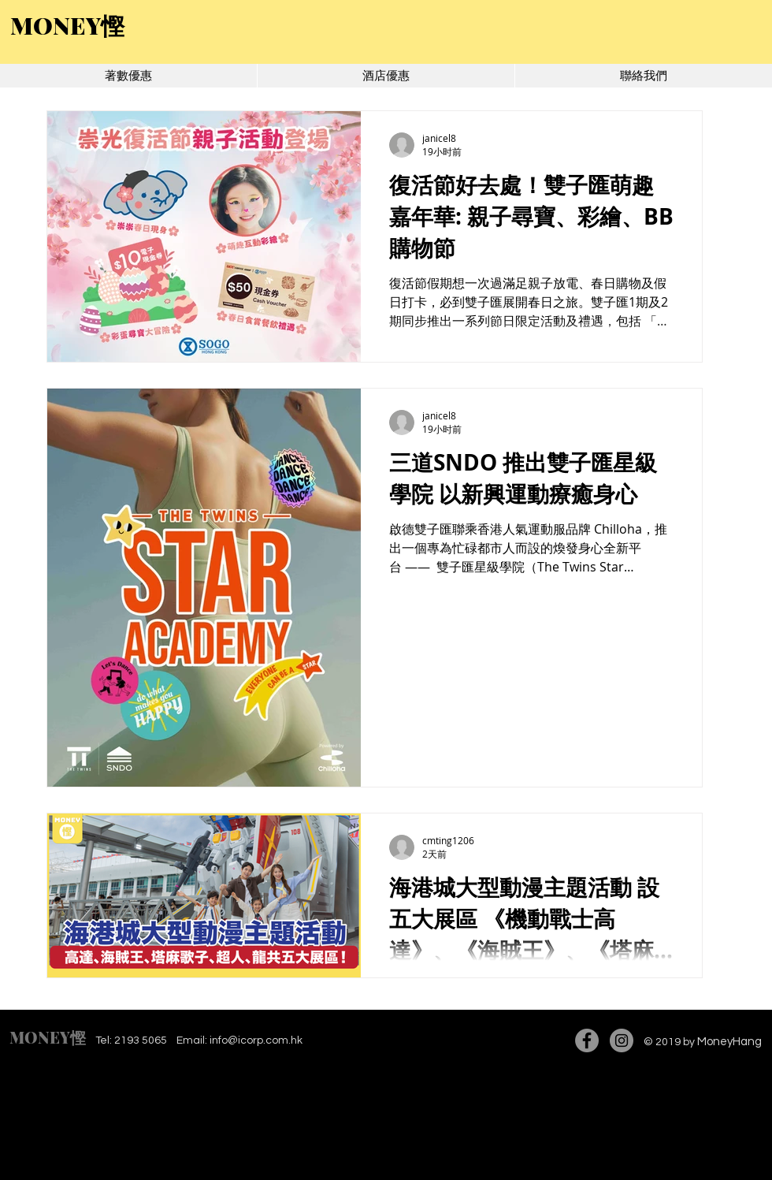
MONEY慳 (47, 1037)
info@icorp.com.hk (256, 1040)
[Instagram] (621, 1040)
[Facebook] (587, 1040)
